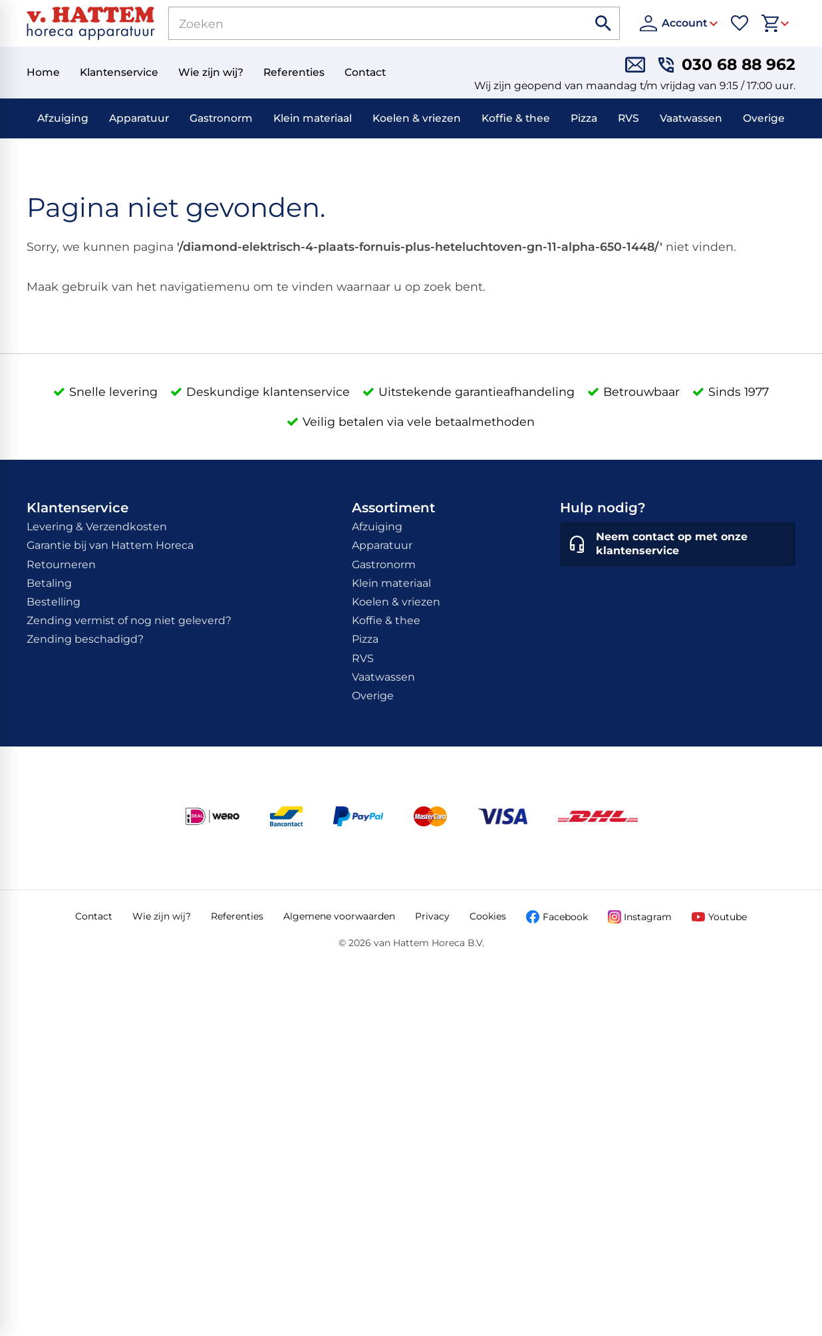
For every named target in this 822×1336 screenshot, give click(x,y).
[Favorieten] (739, 23)
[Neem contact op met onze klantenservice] (677, 544)
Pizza (584, 118)
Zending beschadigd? (85, 639)
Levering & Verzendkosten (97, 526)
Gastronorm (221, 118)
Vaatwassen (691, 118)
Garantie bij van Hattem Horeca (110, 545)
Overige (764, 118)
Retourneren (61, 564)
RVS (628, 118)
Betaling (49, 583)
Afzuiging (62, 118)
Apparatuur (139, 118)
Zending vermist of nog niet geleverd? (129, 620)
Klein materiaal (312, 118)
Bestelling (53, 601)
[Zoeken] (362, 23)
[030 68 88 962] (726, 64)
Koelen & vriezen (416, 118)
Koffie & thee (515, 118)
